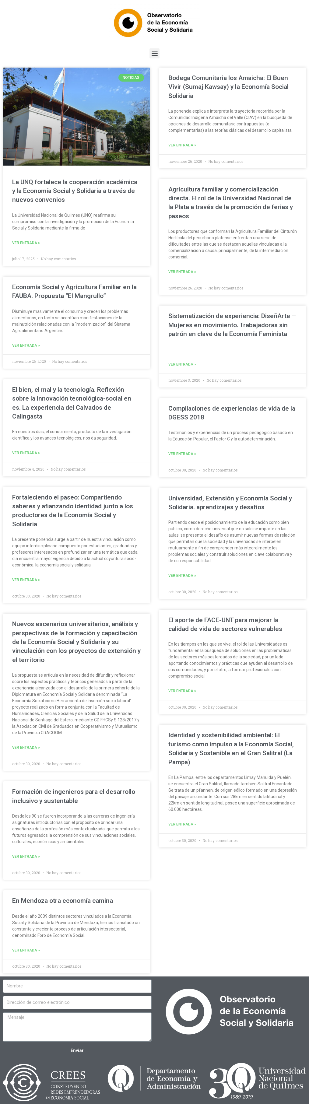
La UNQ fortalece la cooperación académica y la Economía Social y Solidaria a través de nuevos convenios (74, 191)
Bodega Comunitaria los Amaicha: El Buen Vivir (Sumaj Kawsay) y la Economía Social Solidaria (228, 87)
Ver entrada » (26, 243)
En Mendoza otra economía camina (62, 899)
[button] (154, 53)
